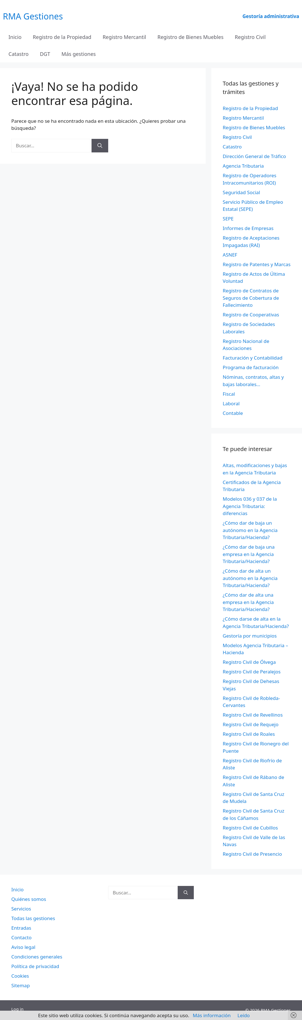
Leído (244, 1015)
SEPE (228, 218)
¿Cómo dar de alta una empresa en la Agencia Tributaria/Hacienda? (248, 602)
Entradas (21, 928)
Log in (17, 1009)
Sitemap (20, 985)
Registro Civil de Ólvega (249, 662)
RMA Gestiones (33, 16)
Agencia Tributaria (243, 166)
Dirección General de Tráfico (254, 156)
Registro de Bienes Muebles (190, 37)
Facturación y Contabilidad (253, 357)
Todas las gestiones (33, 918)
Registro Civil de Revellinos (253, 715)
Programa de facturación (251, 367)
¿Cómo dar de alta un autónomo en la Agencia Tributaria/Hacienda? (250, 578)
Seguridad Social (241, 192)
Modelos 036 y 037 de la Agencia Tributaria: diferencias (250, 506)
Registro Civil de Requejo (250, 724)
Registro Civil (250, 37)
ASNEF (230, 254)
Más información (212, 1015)
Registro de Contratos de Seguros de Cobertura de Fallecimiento (251, 297)
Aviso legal (23, 947)
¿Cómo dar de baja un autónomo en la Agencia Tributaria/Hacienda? (250, 530)
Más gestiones (78, 54)
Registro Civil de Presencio (252, 854)
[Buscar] (100, 145)
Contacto (21, 937)
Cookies (20, 976)
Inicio (14, 37)
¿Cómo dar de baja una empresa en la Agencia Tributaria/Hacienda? (249, 554)
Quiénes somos (28, 899)
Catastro (18, 54)
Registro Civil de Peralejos (252, 671)
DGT (45, 54)
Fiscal (229, 394)
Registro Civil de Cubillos (250, 827)
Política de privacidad (35, 966)
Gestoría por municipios (250, 635)
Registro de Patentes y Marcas (256, 264)
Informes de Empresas (248, 228)
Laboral (231, 403)
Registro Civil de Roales (249, 734)
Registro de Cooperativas (251, 314)
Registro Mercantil (124, 37)
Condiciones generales (36, 956)
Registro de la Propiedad (62, 37)
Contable (233, 413)
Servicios (21, 908)
